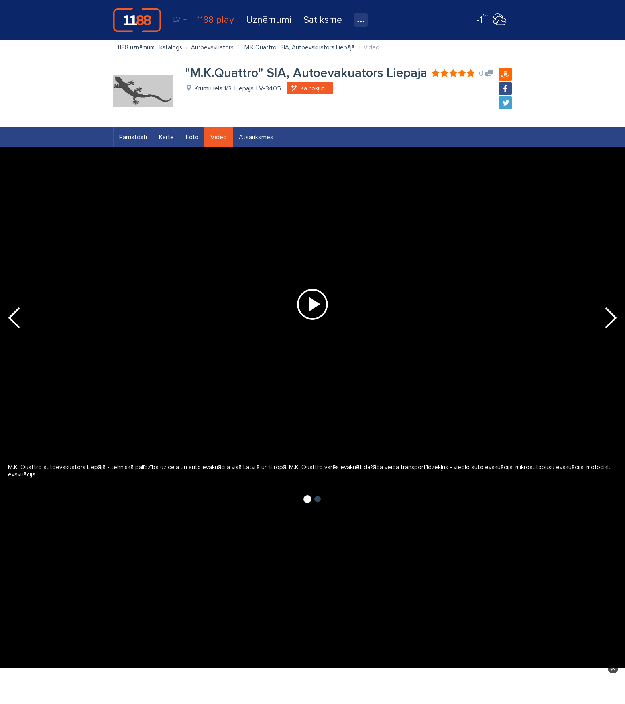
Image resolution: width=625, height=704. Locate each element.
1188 (137, 20)
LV (180, 19)
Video (218, 137)
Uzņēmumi (268, 20)
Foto (192, 137)
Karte (166, 137)
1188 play (215, 20)
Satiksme (322, 20)
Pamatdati (133, 137)
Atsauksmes (256, 137)
